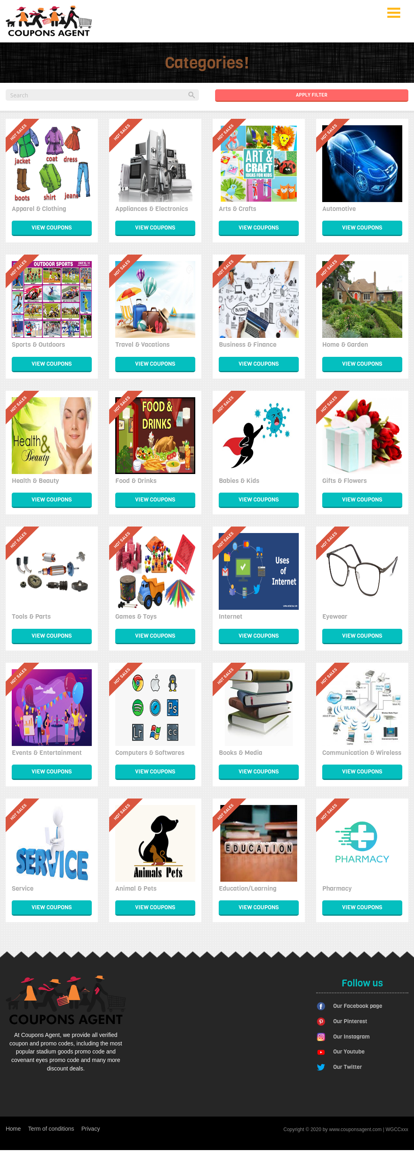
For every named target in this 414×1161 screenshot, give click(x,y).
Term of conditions (51, 1128)
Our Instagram (351, 1037)
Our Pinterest (350, 1021)
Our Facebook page (357, 1006)
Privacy (90, 1128)
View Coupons (52, 228)
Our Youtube (349, 1052)
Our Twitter (347, 1067)
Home (13, 1128)
